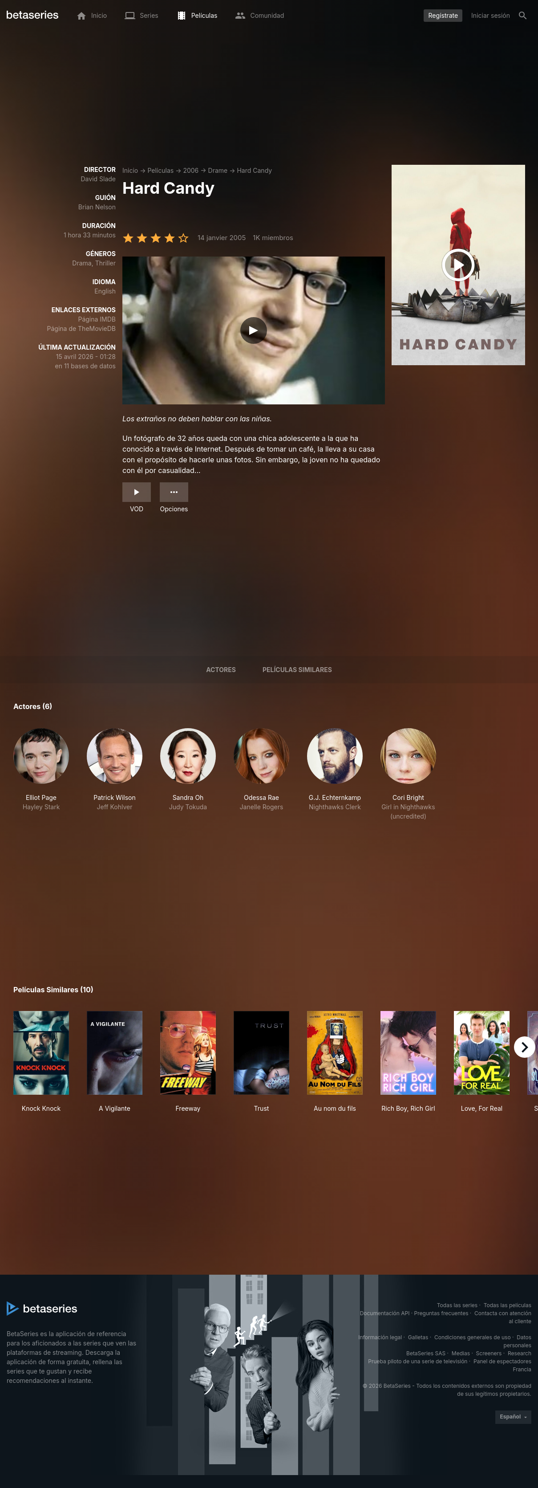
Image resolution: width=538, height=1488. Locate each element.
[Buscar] (522, 15)
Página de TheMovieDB (81, 328)
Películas (160, 170)
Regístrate (443, 15)
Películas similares (297, 669)
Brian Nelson (97, 207)
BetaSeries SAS (425, 1353)
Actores (221, 669)
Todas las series (457, 1305)
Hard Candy (254, 170)
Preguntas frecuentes (441, 1313)
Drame (218, 170)
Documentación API (385, 1313)
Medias (461, 1353)
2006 (190, 170)
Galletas (418, 1337)
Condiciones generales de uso (472, 1337)
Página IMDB (97, 319)
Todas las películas (507, 1305)
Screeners (489, 1353)
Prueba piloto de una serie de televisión (417, 1361)
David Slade (98, 179)
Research (519, 1353)
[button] (41, 774)
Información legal (380, 1337)
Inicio (130, 170)
